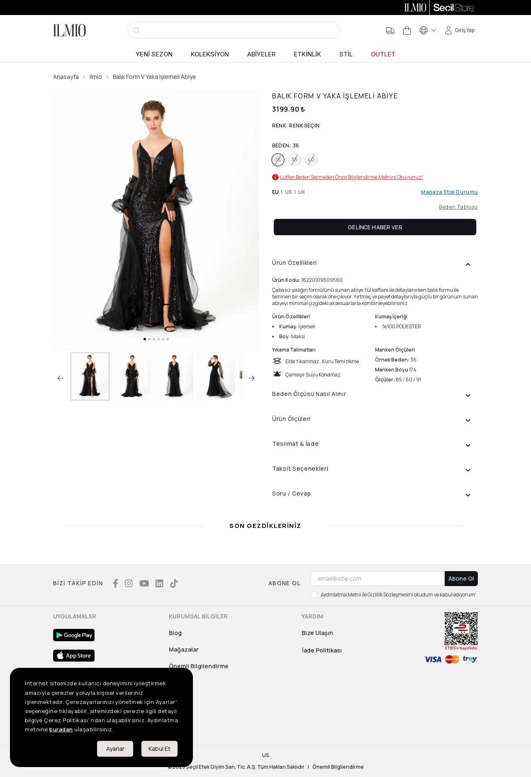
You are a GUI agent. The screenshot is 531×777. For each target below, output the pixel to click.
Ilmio (96, 77)
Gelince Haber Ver (375, 227)
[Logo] (69, 30)
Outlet (383, 54)
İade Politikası (322, 650)
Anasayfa (66, 77)
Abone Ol (461, 578)
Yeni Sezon (154, 54)
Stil (346, 54)
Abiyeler (261, 54)
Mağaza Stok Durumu (449, 192)
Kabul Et (160, 749)
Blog (175, 633)
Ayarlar (115, 749)
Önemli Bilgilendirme (199, 666)
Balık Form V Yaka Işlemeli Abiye (154, 77)
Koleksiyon (210, 54)
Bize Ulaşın (317, 633)
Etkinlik (307, 54)
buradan (61, 729)
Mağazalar (184, 649)
